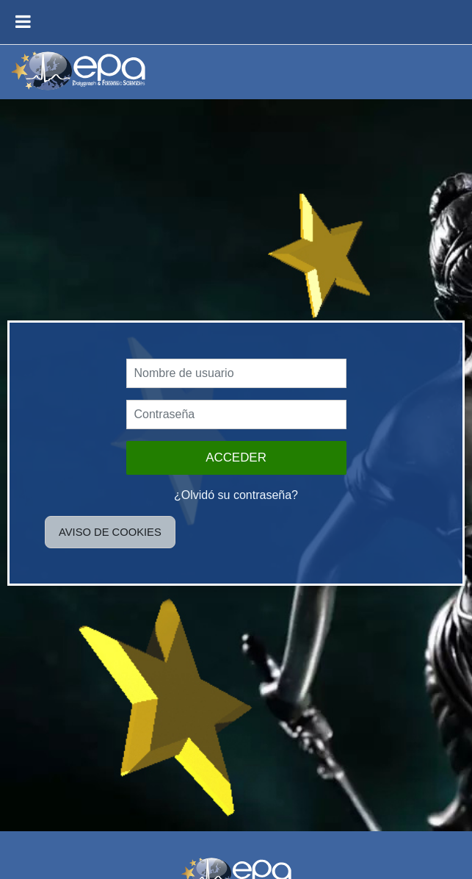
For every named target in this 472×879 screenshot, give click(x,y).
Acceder (236, 457)
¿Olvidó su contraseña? (236, 495)
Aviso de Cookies (110, 532)
